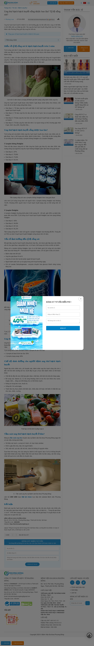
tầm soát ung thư (16, 438)
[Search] (81, 2)
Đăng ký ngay (32, 564)
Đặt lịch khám (18, 643)
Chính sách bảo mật (77, 587)
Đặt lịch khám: (49, 627)
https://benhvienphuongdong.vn (19, 524)
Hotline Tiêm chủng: (51, 622)
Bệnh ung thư (22, 8)
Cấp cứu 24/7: (50, 620)
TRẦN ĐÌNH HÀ (77, 36)
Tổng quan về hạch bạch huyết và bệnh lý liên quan (23, 34)
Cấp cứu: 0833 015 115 (66, 3)
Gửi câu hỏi (52, 3)
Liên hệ (73, 593)
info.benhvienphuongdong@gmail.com (19, 596)
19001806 (17, 522)
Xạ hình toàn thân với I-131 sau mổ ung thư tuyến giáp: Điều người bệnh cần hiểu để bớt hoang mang (76, 79)
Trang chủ (7, 8)
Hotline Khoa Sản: (51, 625)
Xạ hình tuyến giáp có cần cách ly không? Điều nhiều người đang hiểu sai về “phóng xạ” (81, 103)
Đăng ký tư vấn (83, 49)
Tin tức (14, 8)
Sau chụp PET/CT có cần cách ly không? (81, 131)
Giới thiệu (74, 590)
